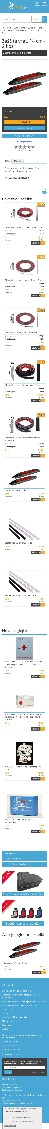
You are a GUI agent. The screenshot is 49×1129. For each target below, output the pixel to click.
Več (43, 243)
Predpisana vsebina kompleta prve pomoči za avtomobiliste (21, 996)
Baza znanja (7, 1025)
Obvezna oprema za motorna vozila (17, 991)
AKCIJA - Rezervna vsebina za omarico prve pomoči (23, 768)
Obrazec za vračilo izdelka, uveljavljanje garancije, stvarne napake (23, 1036)
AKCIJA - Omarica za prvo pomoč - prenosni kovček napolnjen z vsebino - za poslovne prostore (23, 717)
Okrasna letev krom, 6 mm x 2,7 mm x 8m (23, 280)
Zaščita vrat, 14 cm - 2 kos (16, 490)
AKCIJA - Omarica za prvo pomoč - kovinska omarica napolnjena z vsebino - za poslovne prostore (23, 664)
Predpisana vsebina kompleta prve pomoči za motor (24, 1001)
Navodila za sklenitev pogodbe (15, 1017)
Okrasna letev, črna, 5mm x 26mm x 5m (22, 385)
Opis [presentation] (7, 161)
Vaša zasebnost (8, 1045)
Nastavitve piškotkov (11, 1049)
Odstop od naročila (10, 1041)
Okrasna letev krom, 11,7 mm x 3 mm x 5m (23, 227)
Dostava (5, 1013)
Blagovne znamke (9, 1021)
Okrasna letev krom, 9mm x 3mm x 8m (21, 332)
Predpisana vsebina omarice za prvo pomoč (20, 1005)
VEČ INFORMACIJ (24, 128)
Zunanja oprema (14, 858)
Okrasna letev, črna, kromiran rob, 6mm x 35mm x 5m (22, 439)
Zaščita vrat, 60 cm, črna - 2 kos (18, 543)
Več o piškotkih (10, 1125)
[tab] (7, 161)
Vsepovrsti (7, 28)
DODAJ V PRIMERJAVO (24, 136)
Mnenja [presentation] (17, 161)
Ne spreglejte (14, 630)
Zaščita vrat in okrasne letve (22, 864)
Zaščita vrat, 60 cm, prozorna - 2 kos (20, 595)
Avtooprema (10, 853)
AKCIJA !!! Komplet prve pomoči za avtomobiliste (19, 820)
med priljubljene (24, 141)
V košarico (36, 243)
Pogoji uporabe (8, 1009)
